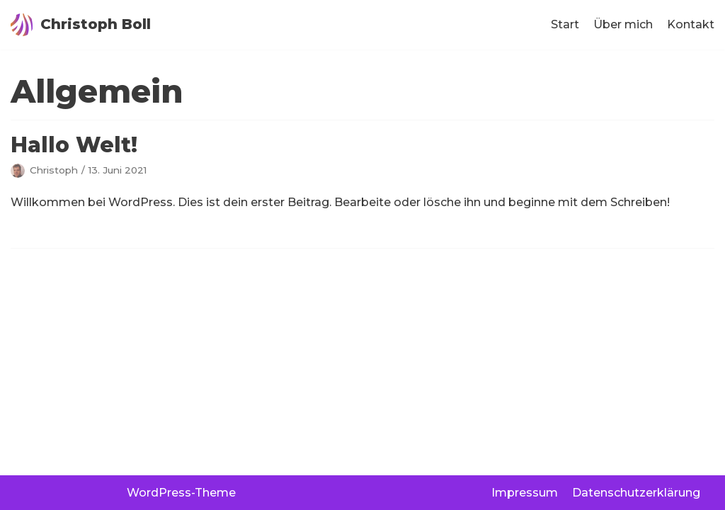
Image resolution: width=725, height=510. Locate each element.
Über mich (623, 24)
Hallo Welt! (74, 145)
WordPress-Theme (181, 492)
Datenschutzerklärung (636, 492)
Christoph (54, 170)
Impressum (524, 492)
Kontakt (690, 24)
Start (565, 24)
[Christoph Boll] (81, 25)
